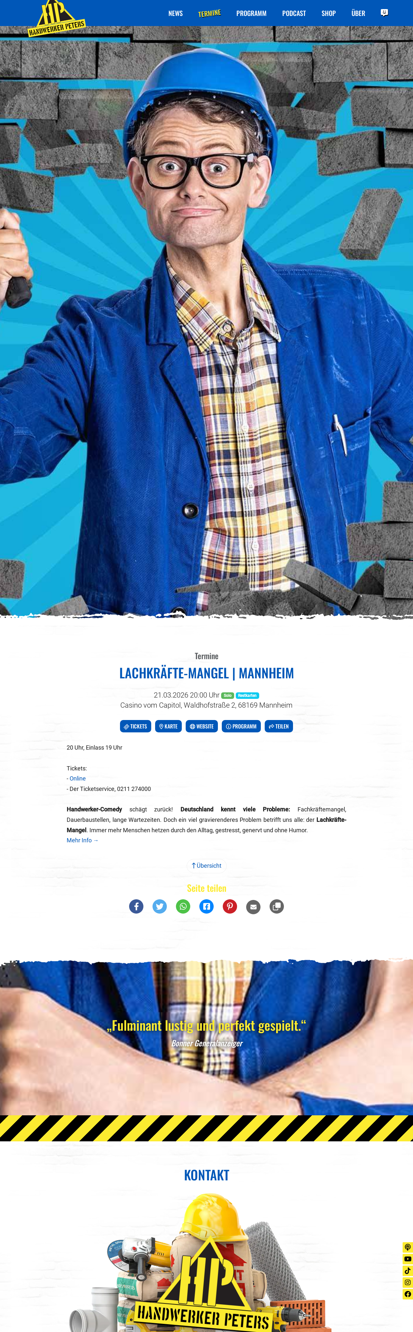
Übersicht (206, 866)
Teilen (279, 726)
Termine (209, 13)
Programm (251, 13)
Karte (168, 726)
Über (358, 13)
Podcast (294, 13)
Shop (329, 13)
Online (78, 778)
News (175, 13)
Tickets (135, 726)
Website (202, 726)
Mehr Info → (83, 840)
